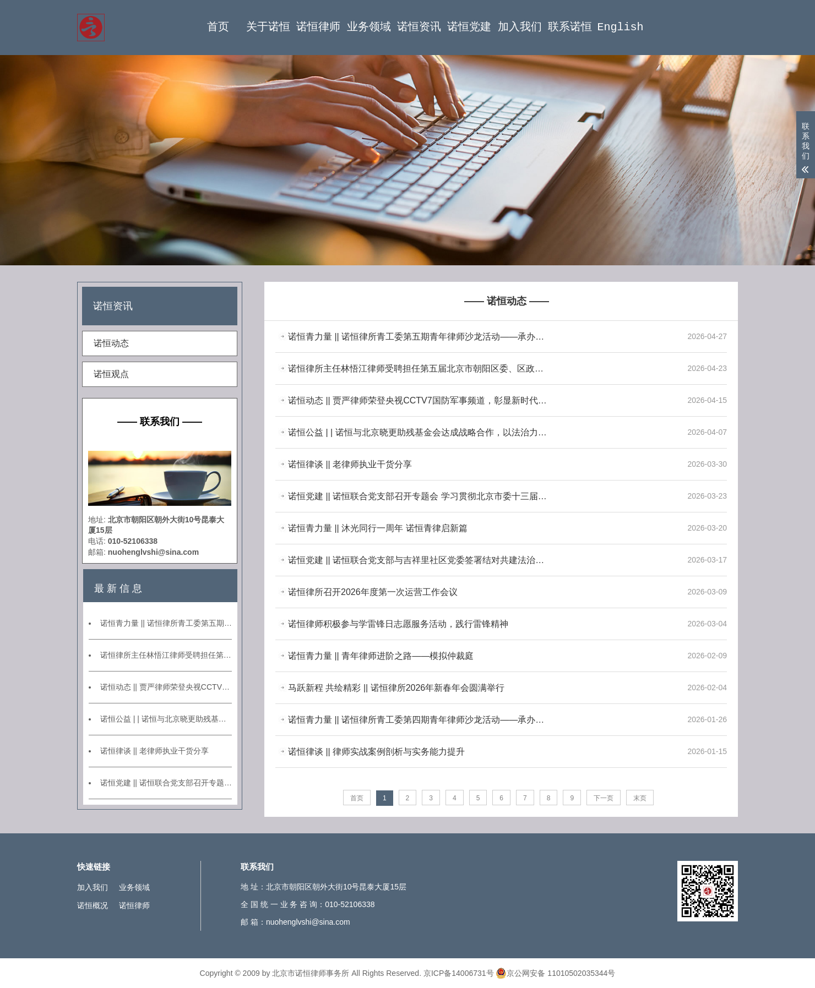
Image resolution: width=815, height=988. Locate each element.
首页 (218, 27)
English (620, 27)
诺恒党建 (469, 27)
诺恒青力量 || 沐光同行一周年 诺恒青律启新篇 (378, 528)
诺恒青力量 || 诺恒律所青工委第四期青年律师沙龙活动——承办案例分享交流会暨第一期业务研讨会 (418, 719)
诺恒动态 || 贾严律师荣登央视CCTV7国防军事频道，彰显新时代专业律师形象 (166, 687)
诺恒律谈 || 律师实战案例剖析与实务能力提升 (376, 751)
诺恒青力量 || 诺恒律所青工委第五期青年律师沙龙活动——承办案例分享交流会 (166, 623)
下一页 (603, 798)
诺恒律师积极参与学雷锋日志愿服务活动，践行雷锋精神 (398, 624)
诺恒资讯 (419, 27)
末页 (639, 798)
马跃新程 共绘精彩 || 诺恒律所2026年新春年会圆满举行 (396, 687)
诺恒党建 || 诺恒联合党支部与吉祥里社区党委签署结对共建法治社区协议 (418, 560)
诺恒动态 (111, 343)
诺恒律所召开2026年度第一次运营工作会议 (373, 592)
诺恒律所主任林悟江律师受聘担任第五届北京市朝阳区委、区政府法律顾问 (166, 655)
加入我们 (520, 27)
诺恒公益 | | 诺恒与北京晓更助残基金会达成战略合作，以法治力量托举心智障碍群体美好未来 (166, 718)
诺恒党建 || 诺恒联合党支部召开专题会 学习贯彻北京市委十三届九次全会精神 (166, 782)
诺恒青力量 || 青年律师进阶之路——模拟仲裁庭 (381, 656)
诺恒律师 (318, 27)
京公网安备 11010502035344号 (555, 973)
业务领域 (369, 27)
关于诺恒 (268, 27)
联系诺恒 (570, 27)
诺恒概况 (92, 905)
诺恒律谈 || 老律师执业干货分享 (154, 750)
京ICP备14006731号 (458, 973)
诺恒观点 (111, 374)
